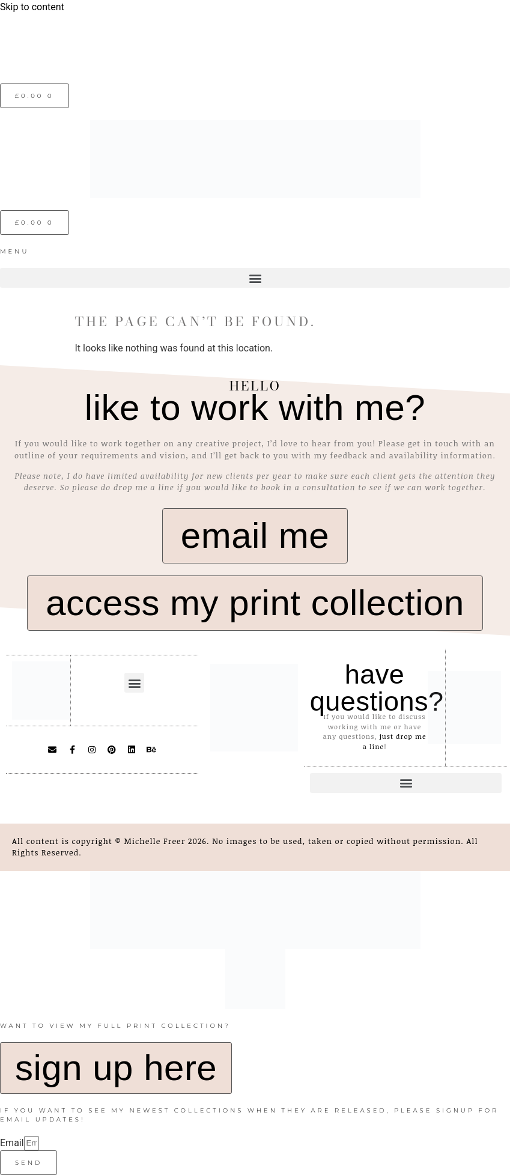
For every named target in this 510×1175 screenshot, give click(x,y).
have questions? (377, 688)
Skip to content (32, 7)
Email (12, 1143)
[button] (255, 278)
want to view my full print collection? (115, 1026)
